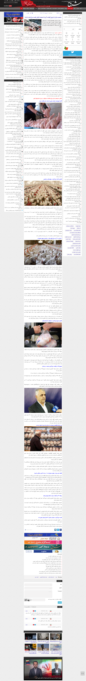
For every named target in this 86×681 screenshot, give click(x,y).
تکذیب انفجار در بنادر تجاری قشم (15, 95)
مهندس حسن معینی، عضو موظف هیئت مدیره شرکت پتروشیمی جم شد (73, 97)
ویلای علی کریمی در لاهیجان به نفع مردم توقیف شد (14, 38)
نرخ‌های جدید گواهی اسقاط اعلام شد (73, 162)
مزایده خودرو (68, 239)
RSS (18, 0)
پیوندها (24, 8)
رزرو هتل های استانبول (76, 235)
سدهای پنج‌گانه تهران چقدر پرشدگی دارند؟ (72, 112)
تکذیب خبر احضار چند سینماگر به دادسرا (43, 643)
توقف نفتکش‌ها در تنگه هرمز (74, 120)
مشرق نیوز (72, 3)
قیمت (80, 13)
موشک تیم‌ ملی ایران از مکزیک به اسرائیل (13, 77)
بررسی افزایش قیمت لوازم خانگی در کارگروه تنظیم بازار (72, 17)
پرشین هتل (69, 254)
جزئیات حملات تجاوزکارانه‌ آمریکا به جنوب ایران (14, 117)
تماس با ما (11, 0)
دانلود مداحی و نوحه (76, 239)
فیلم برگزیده (59, 660)
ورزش (66, 8)
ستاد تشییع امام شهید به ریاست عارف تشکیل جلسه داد (15, 175)
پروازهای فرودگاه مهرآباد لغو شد (74, 136)
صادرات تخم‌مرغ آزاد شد (75, 133)
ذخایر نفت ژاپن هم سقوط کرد (74, 104)
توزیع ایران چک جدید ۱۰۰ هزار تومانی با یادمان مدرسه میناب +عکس (73, 67)
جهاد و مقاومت (49, 8)
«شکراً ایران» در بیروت (17, 136)
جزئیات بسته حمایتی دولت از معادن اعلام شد (72, 89)
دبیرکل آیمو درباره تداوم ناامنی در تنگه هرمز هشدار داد (14, 157)
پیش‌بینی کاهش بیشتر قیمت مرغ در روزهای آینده (72, 123)
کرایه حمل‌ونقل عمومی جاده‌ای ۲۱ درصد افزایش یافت (73, 222)
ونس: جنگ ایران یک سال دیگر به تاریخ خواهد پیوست (14, 32)
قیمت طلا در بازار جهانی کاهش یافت (73, 21)
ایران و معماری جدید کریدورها (75, 143)
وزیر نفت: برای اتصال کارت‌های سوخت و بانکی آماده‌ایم (73, 157)
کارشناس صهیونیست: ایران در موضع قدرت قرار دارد (43, 655)
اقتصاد (36, 8)
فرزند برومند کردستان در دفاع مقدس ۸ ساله (13, 68)
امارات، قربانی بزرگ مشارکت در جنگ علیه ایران (14, 190)
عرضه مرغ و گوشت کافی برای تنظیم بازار (53, 566)
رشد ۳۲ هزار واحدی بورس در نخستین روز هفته (73, 208)
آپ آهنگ (78, 228)
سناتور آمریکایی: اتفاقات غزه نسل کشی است (13, 192)
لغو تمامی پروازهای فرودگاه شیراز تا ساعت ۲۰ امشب (73, 127)
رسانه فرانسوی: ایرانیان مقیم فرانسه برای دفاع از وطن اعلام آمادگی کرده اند (14, 65)
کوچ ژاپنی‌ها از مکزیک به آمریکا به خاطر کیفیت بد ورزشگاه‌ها (15, 55)
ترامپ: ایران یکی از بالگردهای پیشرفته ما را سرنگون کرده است (14, 203)
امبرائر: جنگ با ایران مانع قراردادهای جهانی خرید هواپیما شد (73, 145)
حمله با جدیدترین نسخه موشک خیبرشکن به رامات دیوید (14, 29)
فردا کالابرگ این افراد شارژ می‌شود (74, 87)
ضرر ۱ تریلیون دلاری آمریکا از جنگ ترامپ (72, 100)
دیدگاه (28, 8)
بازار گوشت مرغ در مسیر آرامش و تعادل (53, 568)
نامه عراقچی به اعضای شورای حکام (15, 104)
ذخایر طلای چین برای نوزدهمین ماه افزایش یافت (73, 177)
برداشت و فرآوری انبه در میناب (15, 69)
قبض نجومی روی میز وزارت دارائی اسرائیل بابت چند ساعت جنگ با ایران (14, 89)
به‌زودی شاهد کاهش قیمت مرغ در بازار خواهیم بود (51, 559)
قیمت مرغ (36, 577)
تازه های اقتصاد (78, 57)
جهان (74, 8)
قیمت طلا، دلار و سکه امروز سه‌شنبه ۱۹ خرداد (72, 82)
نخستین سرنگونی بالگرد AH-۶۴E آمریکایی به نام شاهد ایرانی (14, 72)
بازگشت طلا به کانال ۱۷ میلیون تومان (73, 206)
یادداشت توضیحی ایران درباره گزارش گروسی (13, 150)
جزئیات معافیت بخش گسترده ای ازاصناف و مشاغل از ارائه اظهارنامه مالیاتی (72, 186)
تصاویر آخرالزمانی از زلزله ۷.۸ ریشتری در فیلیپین (14, 35)
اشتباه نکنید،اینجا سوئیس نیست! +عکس (53, 564)
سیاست (77, 8)
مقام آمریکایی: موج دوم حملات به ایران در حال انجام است (14, 86)
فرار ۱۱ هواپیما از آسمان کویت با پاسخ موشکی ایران (72, 211)
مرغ (56, 577)
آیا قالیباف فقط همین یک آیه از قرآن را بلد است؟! (14, 26)
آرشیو (15, 0)
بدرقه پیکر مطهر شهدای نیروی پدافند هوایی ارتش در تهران (14, 166)
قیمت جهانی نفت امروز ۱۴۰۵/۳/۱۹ (74, 90)
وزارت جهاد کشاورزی (43, 577)
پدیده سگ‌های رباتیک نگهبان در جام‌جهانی (13, 131)
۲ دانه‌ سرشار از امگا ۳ (17, 82)
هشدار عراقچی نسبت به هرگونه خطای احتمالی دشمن (15, 178)
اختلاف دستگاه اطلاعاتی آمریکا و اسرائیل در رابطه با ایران (14, 184)
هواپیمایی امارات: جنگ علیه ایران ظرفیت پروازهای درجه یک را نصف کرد (73, 60)
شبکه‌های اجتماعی (61, 8)
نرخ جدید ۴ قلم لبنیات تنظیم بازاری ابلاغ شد (72, 73)
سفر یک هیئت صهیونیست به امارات (14, 84)
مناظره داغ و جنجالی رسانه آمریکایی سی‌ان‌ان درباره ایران (14, 181)
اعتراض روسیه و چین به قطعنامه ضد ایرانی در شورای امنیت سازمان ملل (14, 134)
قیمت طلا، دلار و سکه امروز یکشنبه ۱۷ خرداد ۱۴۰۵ (72, 24)
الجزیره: (20, 205)
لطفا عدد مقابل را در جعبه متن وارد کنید (55, 599)
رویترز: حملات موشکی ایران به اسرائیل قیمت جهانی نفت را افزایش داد (72, 148)
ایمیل (60, 587)
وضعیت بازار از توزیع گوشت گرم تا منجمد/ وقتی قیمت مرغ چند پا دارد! (43, 17)
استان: (80, 29)
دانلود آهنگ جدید (77, 230)
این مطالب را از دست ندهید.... (56, 631)
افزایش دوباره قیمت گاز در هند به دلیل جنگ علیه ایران (72, 151)
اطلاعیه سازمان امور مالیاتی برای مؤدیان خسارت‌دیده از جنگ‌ (73, 110)
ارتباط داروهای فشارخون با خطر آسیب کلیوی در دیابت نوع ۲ (14, 114)
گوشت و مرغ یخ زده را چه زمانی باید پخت (53, 558)
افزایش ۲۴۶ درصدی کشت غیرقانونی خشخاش (74, 214)
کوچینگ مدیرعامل (69, 241)
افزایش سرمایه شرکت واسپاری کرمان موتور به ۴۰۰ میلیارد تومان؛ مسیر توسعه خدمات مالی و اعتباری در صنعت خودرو (72, 64)
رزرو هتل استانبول (77, 237)
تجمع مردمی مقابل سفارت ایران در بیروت (13, 152)
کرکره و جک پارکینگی (76, 243)
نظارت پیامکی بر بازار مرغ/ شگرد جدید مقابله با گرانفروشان (50, 573)
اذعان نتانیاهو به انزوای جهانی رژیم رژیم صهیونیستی (15, 163)
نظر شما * (60, 591)
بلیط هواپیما (78, 226)
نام (61, 584)
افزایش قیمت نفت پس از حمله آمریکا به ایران (13, 112)
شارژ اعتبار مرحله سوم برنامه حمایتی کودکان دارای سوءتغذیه (72, 118)
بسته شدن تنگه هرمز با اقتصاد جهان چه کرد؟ (72, 141)
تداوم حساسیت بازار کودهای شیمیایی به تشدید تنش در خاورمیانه (73, 70)
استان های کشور (51, 577)
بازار (21, 8)
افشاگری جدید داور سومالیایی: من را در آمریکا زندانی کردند (14, 208)
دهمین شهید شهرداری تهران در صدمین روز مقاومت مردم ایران (14, 169)
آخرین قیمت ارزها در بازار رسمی (74, 175)
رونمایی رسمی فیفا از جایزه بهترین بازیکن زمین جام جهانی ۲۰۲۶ (14, 148)
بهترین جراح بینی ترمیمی (75, 245)
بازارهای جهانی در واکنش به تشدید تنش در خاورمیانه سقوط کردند (73, 130)
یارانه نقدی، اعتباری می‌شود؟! (74, 184)
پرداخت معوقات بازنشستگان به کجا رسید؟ (72, 114)
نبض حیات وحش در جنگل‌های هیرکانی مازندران (15, 200)
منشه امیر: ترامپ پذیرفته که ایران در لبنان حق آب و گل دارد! (14, 62)
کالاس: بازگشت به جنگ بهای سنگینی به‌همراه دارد (15, 197)
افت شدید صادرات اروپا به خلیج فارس (73, 198)
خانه (80, 8)
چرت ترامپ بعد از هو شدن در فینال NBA (13, 60)
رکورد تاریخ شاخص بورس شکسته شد (73, 81)
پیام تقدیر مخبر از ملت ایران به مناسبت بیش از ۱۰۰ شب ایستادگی (14, 187)
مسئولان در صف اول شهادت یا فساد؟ (14, 139)
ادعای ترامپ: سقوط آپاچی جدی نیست (14, 138)
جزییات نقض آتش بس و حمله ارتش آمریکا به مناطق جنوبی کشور (14, 109)
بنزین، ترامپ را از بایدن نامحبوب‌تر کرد (73, 77)
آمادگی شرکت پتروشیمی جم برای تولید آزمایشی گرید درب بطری (73, 94)
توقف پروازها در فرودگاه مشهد (74, 134)
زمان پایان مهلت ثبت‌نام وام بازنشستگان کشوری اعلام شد (73, 165)
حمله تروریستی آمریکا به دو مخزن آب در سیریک (14, 92)
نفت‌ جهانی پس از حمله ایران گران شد (73, 139)
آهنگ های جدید (71, 248)
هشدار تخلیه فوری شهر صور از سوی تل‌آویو (13, 43)
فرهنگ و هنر (43, 8)
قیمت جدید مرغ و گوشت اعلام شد (54, 556)
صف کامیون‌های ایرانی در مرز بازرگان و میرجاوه (73, 168)
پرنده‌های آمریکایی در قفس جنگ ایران (73, 106)
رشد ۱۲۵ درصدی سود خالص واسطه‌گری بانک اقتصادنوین (72, 191)
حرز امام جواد (77, 241)
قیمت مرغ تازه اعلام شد (75, 216)
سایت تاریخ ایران (68, 230)
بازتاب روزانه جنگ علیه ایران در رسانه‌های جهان (14, 160)
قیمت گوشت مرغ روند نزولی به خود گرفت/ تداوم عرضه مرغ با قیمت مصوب (47, 561)
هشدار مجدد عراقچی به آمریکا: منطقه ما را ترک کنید (14, 97)
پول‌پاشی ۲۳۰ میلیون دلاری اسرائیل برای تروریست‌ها (14, 58)
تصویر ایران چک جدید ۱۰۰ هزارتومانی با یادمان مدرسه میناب (15, 142)
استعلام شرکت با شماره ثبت (75, 232)
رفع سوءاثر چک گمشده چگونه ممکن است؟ (72, 196)
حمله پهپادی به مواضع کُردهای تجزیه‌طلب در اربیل (14, 145)
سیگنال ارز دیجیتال (69, 226)
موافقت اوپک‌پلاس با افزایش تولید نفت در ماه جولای (72, 154)
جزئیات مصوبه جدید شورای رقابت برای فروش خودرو (72, 203)
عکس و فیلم (32, 8)
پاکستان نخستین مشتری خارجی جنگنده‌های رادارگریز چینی (14, 49)
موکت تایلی (78, 248)
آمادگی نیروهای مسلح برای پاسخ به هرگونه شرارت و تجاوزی (14, 52)
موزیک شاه (73, 228)
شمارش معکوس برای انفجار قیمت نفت (73, 189)
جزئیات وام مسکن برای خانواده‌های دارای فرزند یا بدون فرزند (73, 200)
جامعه (39, 8)
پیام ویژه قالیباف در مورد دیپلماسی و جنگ (13, 210)
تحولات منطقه (70, 8)
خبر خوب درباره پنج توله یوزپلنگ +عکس (56, 643)
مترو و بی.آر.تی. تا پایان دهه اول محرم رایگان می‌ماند (30, 655)
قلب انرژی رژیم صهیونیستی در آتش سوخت (72, 125)
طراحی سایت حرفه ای (76, 252)
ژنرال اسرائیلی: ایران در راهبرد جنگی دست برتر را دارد (14, 154)
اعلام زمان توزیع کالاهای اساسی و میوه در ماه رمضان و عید (50, 571)
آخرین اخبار (20, 80)
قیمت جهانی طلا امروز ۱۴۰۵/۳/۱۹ (74, 15)
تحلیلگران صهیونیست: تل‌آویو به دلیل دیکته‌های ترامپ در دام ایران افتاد (15, 123)
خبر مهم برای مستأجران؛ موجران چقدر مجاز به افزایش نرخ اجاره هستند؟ (72, 75)
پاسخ (26, 611)
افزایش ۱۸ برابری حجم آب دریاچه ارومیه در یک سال (73, 85)
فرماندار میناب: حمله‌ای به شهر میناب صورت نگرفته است (14, 102)
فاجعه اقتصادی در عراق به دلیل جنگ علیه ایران (73, 160)
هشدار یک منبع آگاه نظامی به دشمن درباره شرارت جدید (14, 120)
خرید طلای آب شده (76, 250)
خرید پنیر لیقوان (68, 237)
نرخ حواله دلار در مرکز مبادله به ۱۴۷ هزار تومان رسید (73, 219)
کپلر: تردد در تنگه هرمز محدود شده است (72, 79)
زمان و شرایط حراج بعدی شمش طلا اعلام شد (72, 170)
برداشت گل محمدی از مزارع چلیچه (15, 99)
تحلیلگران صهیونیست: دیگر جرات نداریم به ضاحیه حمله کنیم (14, 194)
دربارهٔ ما (6, 0)
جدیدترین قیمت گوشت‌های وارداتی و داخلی (53, 569)
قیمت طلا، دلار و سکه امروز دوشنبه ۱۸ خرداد (72, 20)
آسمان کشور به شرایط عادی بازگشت (73, 108)
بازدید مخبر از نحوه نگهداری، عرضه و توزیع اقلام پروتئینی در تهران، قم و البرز (46, 563)
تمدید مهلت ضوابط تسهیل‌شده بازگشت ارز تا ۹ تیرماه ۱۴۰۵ (72, 182)
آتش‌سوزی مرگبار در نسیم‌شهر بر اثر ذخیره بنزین (30, 643)
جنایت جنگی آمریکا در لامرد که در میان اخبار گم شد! (14, 75)
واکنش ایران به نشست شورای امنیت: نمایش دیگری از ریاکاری (14, 126)
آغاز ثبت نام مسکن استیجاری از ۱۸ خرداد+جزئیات (74, 194)
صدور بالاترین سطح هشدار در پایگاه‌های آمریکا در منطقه (15, 106)
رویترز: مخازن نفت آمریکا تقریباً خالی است (72, 179)
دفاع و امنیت (54, 8)
